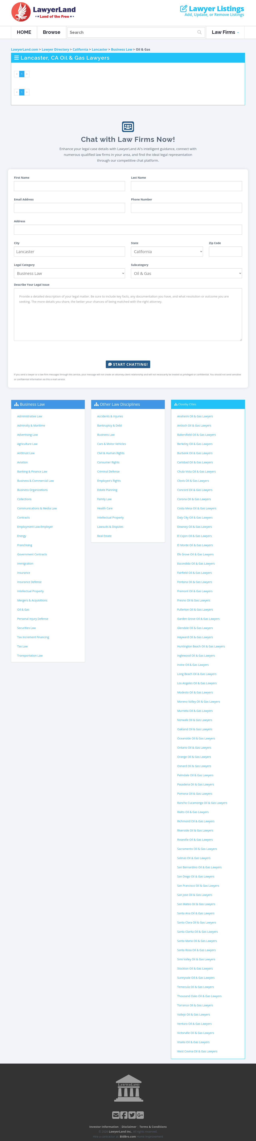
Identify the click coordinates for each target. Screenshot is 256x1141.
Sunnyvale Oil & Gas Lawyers (196, 978)
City (16, 243)
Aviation (22, 462)
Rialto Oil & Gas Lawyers (193, 812)
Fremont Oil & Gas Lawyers (194, 591)
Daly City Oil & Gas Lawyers (195, 517)
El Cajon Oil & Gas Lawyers (194, 536)
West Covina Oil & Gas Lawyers (197, 1051)
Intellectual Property (30, 591)
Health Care (105, 508)
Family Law (104, 499)
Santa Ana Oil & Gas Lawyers (195, 913)
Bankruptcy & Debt (109, 425)
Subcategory (139, 265)
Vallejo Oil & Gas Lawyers (193, 1014)
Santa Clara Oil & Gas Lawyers (196, 922)
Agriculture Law (27, 444)
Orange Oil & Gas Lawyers (194, 757)
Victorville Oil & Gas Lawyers (195, 1033)
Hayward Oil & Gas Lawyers (195, 637)
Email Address (24, 199)
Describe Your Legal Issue (31, 285)
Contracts (23, 517)
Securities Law (26, 628)
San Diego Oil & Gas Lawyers (195, 876)
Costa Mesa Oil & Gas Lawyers (196, 508)
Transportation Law (30, 655)
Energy (21, 536)
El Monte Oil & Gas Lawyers (195, 545)
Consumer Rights (108, 462)
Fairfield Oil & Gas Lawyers (194, 573)
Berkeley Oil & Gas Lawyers (195, 444)
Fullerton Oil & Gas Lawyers (195, 609)
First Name (21, 177)
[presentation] (128, 351)
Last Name (138, 177)
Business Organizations (32, 490)
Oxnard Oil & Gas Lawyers (194, 766)
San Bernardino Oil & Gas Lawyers (199, 867)
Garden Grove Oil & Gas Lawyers (198, 619)
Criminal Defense (108, 471)
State (134, 243)
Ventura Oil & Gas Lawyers (194, 1024)
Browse (51, 32)
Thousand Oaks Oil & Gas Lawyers (199, 996)
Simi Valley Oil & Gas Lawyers (196, 959)
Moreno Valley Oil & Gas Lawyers (198, 701)
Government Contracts (32, 554)
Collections (24, 499)
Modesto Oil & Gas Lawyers (195, 692)
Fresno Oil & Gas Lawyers (193, 600)
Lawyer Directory (55, 49)
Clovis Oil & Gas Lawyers (193, 481)
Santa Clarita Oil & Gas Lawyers (197, 932)
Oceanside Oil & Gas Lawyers (196, 738)
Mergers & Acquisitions (32, 600)
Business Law (121, 49)
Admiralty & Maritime (31, 425)
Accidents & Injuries (110, 416)
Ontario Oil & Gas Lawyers (194, 747)
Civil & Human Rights (110, 453)
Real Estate (104, 536)
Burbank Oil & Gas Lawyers (194, 453)
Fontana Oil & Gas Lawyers (194, 582)
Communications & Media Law (37, 508)
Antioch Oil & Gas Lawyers (194, 425)
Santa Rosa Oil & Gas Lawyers (196, 950)
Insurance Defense (29, 582)
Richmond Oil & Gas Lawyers (196, 821)
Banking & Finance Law (32, 471)
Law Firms (225, 32)
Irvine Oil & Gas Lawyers (193, 665)
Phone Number (141, 199)
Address (19, 221)
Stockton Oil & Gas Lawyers (195, 968)
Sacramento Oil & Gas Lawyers (197, 849)
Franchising (24, 545)
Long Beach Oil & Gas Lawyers (196, 674)
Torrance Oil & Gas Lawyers (195, 1005)
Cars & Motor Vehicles (111, 444)
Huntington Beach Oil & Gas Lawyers (201, 646)
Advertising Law (27, 435)
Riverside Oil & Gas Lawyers (195, 830)
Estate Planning (107, 490)
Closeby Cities (187, 404)
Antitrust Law (26, 453)
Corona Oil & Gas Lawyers (194, 499)
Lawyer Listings (212, 8)
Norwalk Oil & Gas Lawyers (194, 720)
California (80, 49)
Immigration (25, 563)
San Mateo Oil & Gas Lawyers (196, 904)
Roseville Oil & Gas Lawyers (195, 839)
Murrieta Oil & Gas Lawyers (195, 711)
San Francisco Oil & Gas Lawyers (198, 886)
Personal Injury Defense (32, 619)
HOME (24, 32)
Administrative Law (29, 416)
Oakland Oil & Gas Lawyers (194, 729)
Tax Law (22, 646)
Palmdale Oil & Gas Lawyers (195, 775)
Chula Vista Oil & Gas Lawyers (196, 471)
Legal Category (24, 265)
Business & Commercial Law (35, 481)
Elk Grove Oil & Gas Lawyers (195, 554)
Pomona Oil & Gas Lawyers (194, 793)
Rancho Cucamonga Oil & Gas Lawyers (202, 803)
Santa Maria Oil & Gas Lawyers (197, 941)
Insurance (23, 573)
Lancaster (100, 49)
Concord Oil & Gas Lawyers (194, 490)
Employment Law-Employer (35, 527)
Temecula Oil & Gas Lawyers (195, 987)
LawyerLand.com (24, 49)
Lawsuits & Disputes (110, 527)
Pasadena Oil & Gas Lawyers (195, 784)
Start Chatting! (128, 364)
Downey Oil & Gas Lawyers (194, 527)
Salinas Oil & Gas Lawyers (193, 858)
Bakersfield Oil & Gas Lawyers (196, 435)
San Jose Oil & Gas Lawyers (194, 895)
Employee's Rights (109, 481)
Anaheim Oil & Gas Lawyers (195, 416)
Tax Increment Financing (33, 637)
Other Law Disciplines (120, 404)
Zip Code (215, 243)
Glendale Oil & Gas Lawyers (195, 628)
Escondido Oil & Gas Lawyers (196, 563)
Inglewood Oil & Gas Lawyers (196, 655)
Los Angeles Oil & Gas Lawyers (197, 683)
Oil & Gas (23, 609)
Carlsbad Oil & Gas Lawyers (195, 462)
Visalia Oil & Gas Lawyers (193, 1042)
